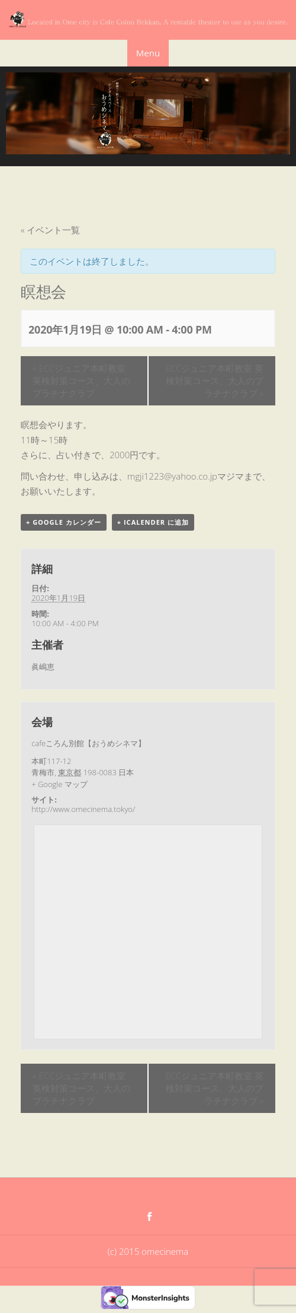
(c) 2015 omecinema (148, 1251)
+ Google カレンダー (63, 522)
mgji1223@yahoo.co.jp (172, 476)
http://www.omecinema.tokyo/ (83, 809)
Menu (148, 53)
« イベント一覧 (50, 230)
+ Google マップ (59, 784)
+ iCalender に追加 (153, 522)
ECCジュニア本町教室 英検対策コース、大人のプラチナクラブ (81, 380)
